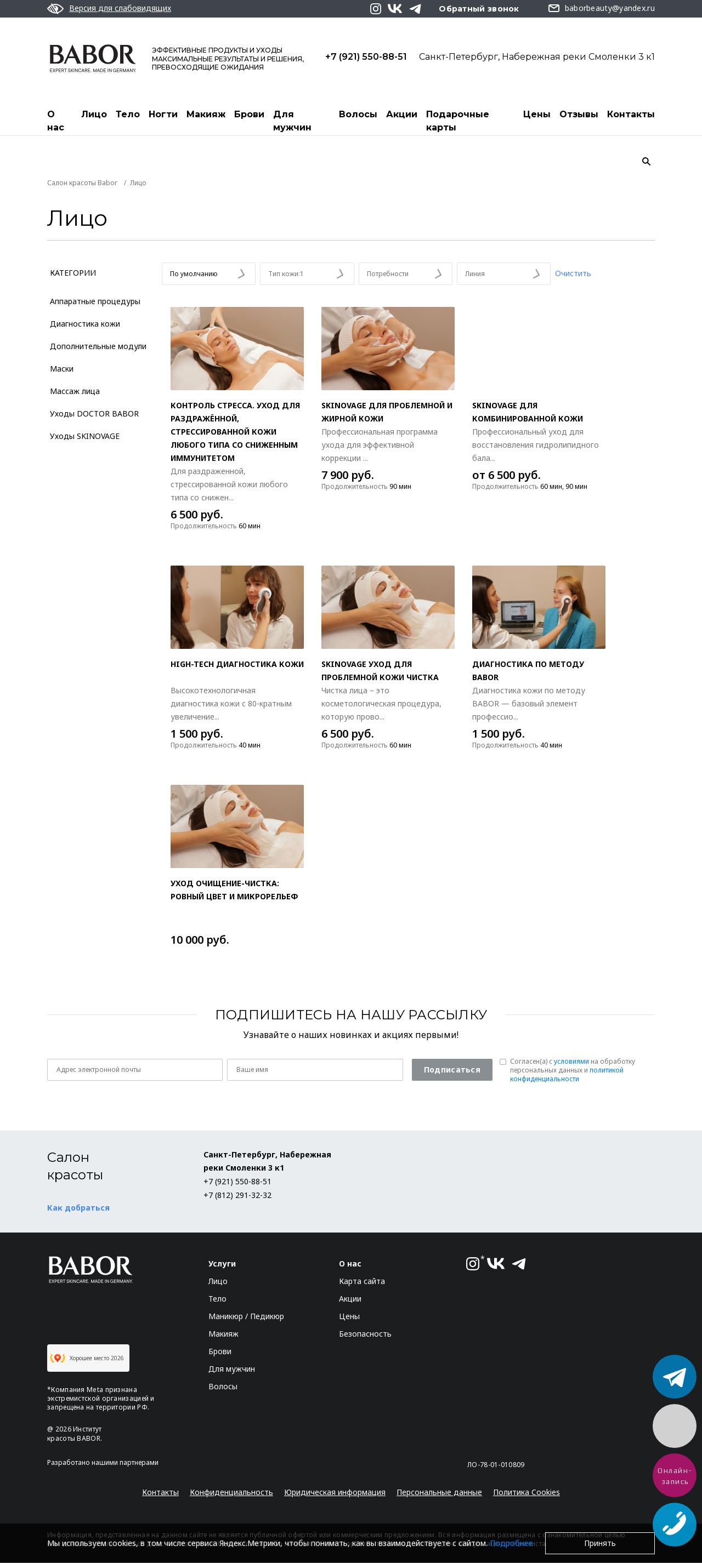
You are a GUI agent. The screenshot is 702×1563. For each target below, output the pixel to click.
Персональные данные (439, 1492)
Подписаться (452, 1070)
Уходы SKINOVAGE (85, 436)
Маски (61, 369)
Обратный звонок (479, 9)
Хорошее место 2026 (87, 1358)
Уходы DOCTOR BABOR (94, 414)
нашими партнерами (125, 1463)
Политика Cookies (526, 1492)
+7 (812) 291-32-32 (237, 1195)
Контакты (631, 114)
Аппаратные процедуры (95, 301)
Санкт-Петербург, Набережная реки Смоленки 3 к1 (537, 56)
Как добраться (78, 1208)
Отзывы (578, 114)
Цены (537, 114)
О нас (55, 121)
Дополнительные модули (98, 346)
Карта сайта (362, 1281)
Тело (128, 114)
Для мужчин (292, 121)
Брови (249, 114)
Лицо (94, 114)
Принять (600, 1543)
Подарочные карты (457, 121)
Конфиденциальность (231, 1492)
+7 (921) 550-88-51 (366, 56)
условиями (571, 1061)
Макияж (205, 114)
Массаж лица (75, 391)
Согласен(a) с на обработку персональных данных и (572, 1071)
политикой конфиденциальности (567, 1075)
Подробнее (511, 1543)
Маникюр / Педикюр (246, 1316)
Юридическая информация (335, 1492)
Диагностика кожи (85, 324)
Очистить (573, 274)
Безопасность (365, 1334)
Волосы (358, 114)
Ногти (163, 114)
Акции (401, 114)
